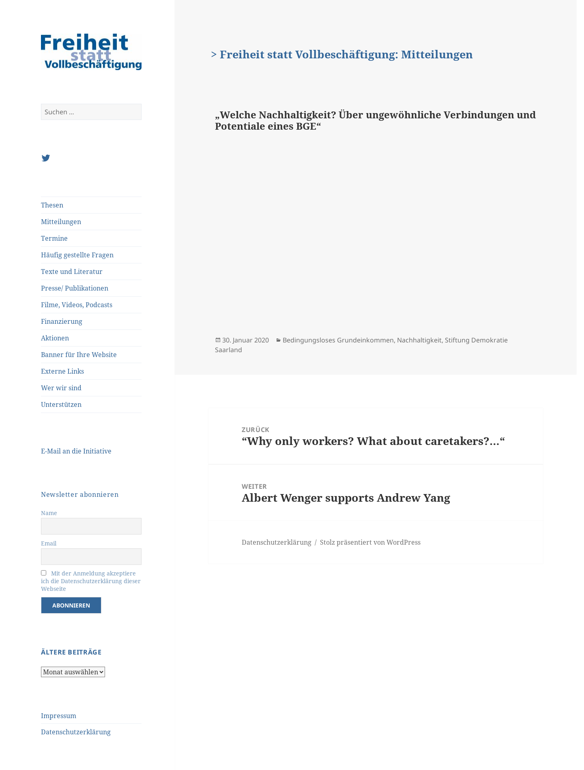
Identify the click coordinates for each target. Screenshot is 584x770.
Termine (54, 238)
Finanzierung (61, 321)
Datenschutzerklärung (76, 731)
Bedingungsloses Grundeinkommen (338, 340)
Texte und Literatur (72, 271)
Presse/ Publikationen (74, 288)
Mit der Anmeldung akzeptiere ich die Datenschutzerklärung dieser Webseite (91, 580)
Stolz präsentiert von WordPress (370, 542)
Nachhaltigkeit (419, 340)
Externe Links (62, 371)
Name (49, 513)
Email (48, 543)
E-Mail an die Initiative (76, 451)
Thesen (52, 205)
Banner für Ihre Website (79, 354)
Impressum (58, 715)
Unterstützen (61, 404)
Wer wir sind (61, 387)
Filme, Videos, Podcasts (76, 304)
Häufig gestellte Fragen (77, 254)
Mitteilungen (61, 221)
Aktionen (55, 338)
